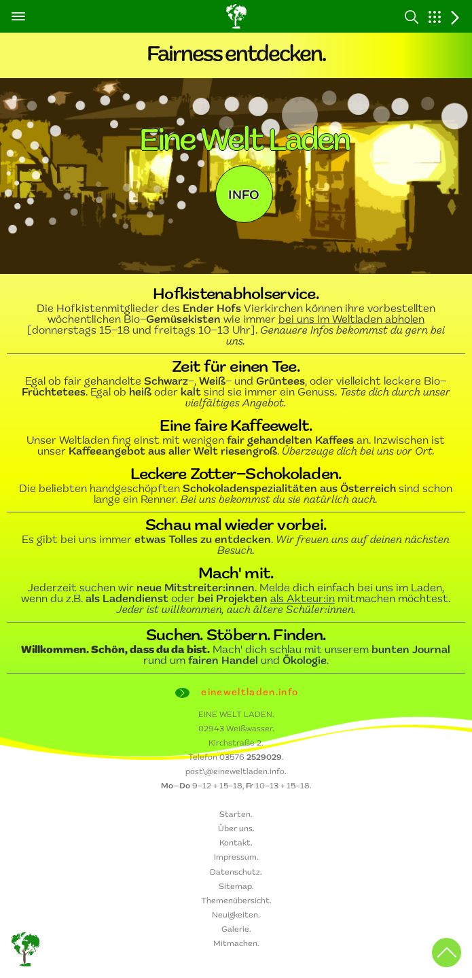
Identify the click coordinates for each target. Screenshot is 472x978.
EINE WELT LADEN (235, 715)
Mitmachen (235, 944)
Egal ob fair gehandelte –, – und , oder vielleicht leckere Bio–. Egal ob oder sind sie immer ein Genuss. (236, 393)
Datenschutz (235, 873)
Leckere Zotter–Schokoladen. (236, 475)
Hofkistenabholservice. (236, 295)
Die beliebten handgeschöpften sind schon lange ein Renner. (235, 495)
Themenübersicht (235, 901)
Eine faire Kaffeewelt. (236, 427)
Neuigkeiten (235, 915)
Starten (235, 815)
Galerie (235, 930)
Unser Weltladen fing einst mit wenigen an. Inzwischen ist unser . (235, 446)
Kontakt (235, 843)
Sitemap (235, 887)
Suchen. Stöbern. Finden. (235, 636)
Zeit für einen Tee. (235, 368)
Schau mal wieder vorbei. (235, 526)
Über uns (235, 829)
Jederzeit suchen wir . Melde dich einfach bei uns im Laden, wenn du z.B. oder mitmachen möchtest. (235, 599)
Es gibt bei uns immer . (236, 546)
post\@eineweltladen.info (235, 772)
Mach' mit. (236, 574)
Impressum (235, 858)
